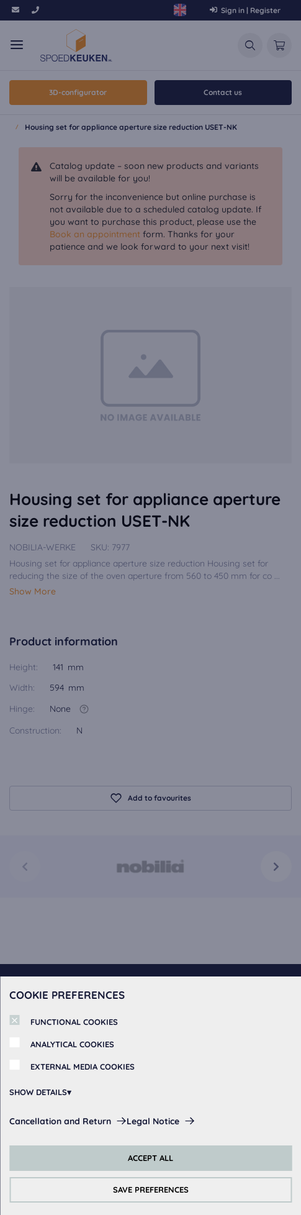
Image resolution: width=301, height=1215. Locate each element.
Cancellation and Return (60, 1121)
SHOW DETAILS (38, 1092)
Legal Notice (153, 1121)
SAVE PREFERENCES (151, 1190)
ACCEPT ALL (150, 1158)
